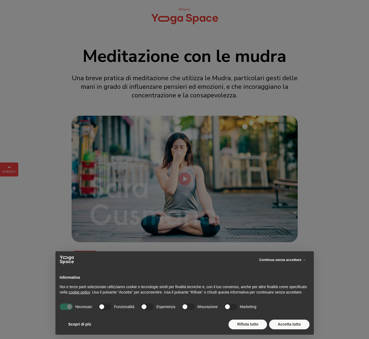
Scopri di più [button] (79, 324)
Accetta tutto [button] (289, 324)
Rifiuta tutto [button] (247, 324)
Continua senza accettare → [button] (282, 260)
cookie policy (79, 292)
